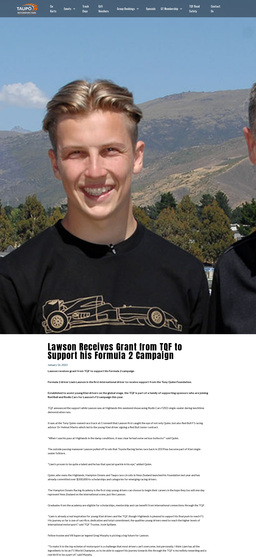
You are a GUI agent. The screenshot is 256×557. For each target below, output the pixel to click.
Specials (151, 9)
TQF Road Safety (194, 8)
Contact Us (215, 8)
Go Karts (53, 8)
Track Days (85, 8)
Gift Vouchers (103, 8)
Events (67, 9)
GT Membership (169, 9)
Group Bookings (126, 9)
